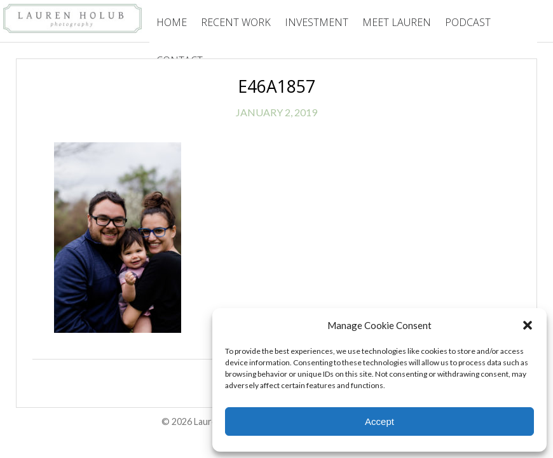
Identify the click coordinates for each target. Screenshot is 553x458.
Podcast (468, 22)
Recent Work (236, 22)
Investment (316, 22)
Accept (379, 421)
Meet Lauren (396, 22)
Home (171, 22)
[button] (527, 325)
